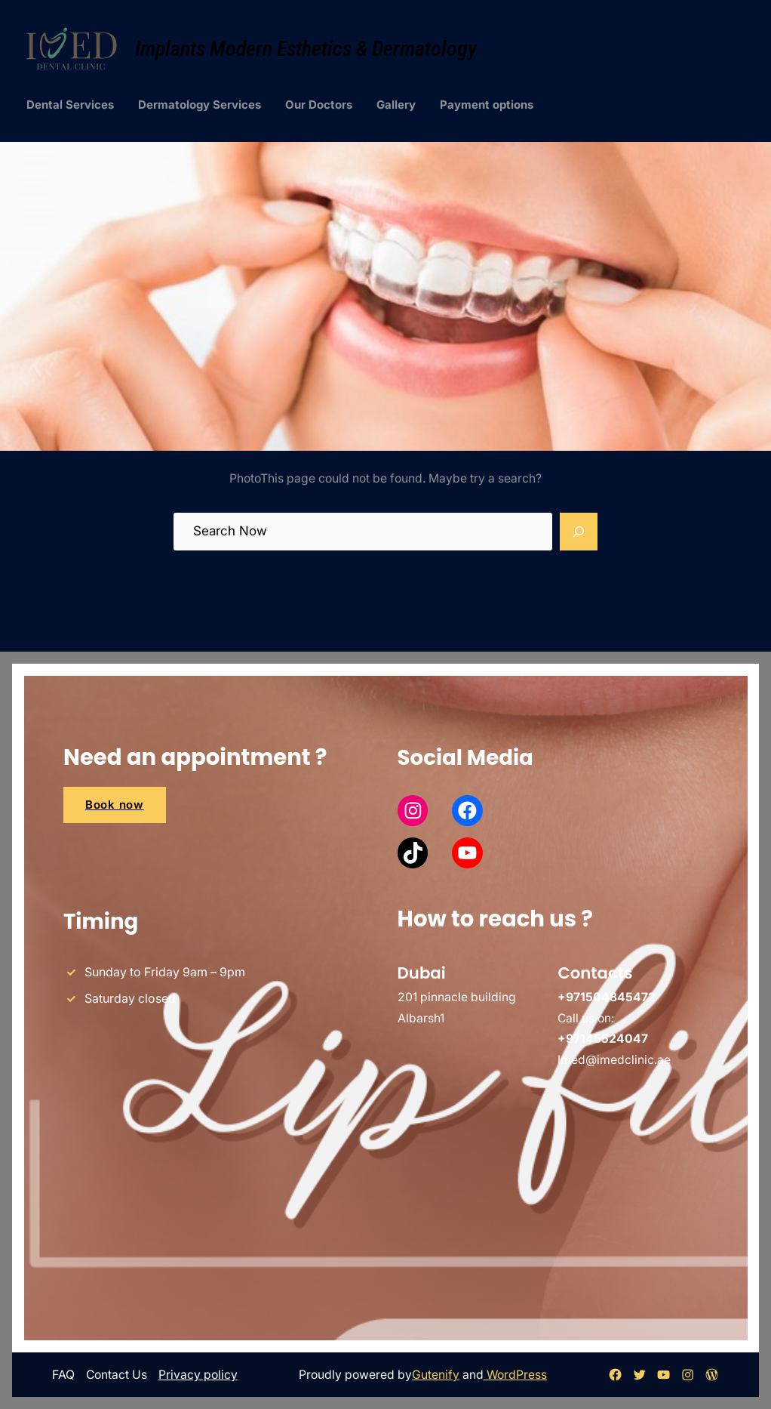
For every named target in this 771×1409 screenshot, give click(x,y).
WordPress (515, 1374)
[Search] (578, 531)
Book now (114, 804)
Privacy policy (198, 1374)
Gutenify (435, 1374)
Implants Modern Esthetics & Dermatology (306, 48)
